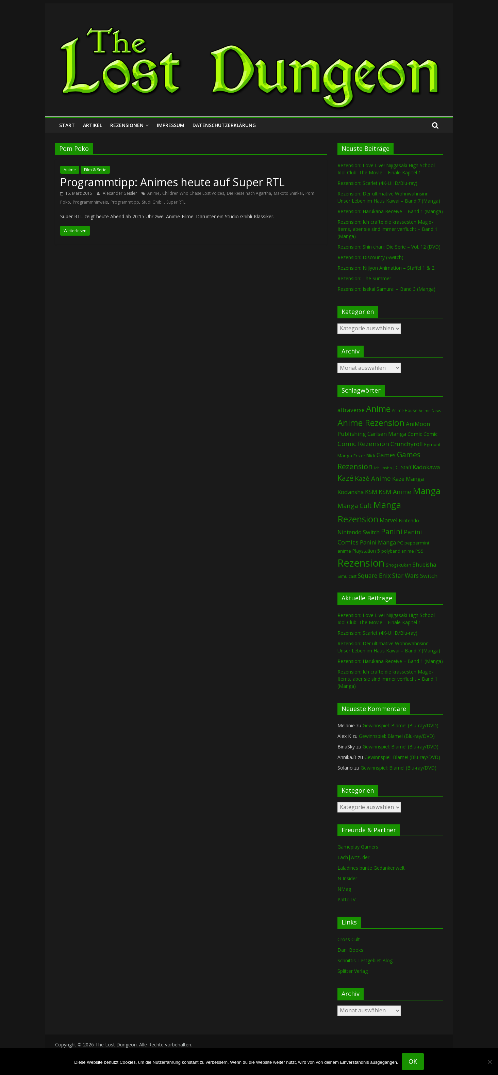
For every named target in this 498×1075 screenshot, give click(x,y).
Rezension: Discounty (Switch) (370, 257)
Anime (70, 170)
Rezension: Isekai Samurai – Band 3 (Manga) (386, 289)
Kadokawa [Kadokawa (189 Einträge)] (426, 467)
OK (413, 1061)
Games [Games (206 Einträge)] (386, 455)
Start (67, 125)
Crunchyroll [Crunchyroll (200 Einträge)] (407, 444)
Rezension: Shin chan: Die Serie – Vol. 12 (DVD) (389, 246)
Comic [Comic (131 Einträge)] (415, 433)
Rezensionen (127, 125)
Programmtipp (125, 202)
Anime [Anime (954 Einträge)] (378, 408)
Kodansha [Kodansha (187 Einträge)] (350, 492)
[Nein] (489, 1061)
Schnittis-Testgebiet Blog (365, 960)
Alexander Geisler (120, 193)
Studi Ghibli (153, 202)
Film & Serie (95, 170)
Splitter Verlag (352, 971)
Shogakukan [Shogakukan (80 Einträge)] (398, 565)
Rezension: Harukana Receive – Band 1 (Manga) (390, 211)
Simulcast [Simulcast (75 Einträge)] (346, 576)
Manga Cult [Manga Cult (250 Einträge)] (354, 505)
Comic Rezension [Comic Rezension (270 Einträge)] (363, 443)
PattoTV (346, 899)
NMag (344, 889)
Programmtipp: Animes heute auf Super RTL (172, 182)
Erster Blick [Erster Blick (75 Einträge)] (364, 456)
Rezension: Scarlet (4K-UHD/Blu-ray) (377, 183)
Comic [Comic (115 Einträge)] (430, 434)
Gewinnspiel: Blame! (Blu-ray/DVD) (400, 725)
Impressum (170, 125)
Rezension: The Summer (364, 278)
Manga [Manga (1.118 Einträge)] (427, 491)
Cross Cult (348, 939)
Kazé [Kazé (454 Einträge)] (345, 478)
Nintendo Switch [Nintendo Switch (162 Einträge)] (358, 532)
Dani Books (350, 950)
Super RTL (175, 202)
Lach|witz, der (353, 857)
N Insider (347, 878)
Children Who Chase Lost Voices (193, 193)
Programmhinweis (90, 202)
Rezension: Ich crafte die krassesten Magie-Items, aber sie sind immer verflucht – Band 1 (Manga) (387, 229)
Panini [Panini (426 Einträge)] (391, 531)
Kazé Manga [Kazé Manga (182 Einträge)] (408, 479)
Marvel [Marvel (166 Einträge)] (388, 520)
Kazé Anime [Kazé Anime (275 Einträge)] (373, 478)
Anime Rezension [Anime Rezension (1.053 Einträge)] (370, 422)
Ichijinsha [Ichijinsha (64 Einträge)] (383, 467)
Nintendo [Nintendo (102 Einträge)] (409, 520)
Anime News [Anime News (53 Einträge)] (430, 410)
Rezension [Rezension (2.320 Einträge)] (360, 563)
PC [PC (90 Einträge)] (400, 543)
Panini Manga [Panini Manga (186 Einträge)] (378, 542)
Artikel (92, 125)
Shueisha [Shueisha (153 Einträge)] (424, 564)
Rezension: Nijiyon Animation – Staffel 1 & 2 (385, 268)
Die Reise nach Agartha (249, 193)
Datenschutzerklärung (224, 125)
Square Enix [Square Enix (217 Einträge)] (374, 575)
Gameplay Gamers (357, 846)
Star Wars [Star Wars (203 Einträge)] (405, 576)
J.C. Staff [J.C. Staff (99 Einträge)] (402, 467)
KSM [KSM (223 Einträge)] (371, 492)
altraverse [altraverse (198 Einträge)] (351, 410)
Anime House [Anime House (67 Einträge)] (404, 410)
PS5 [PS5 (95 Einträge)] (419, 551)
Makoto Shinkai (288, 193)
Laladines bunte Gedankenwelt (371, 868)
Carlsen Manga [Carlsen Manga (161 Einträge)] (386, 434)
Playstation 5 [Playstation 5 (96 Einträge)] (366, 551)
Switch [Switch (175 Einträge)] (428, 576)
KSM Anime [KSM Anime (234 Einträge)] (395, 492)
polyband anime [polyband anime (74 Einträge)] (397, 551)
